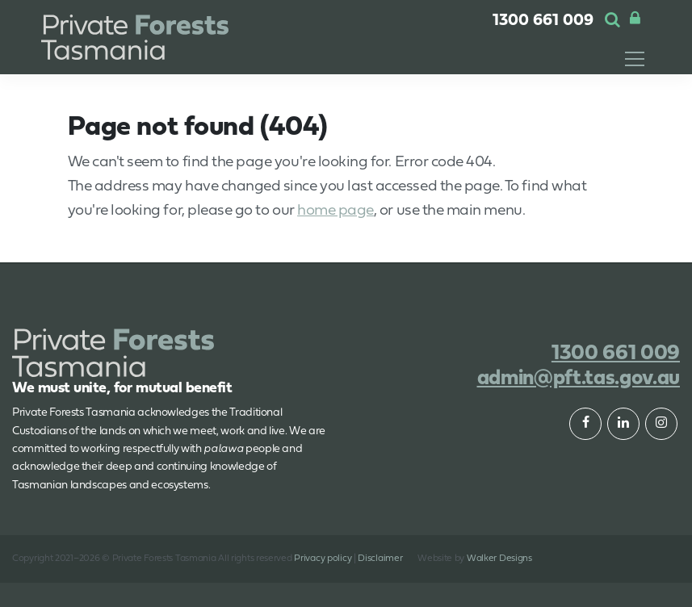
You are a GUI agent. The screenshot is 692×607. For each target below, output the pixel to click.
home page (335, 211)
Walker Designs (499, 558)
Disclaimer (380, 558)
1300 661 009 (543, 21)
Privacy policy (322, 558)
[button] (612, 21)
